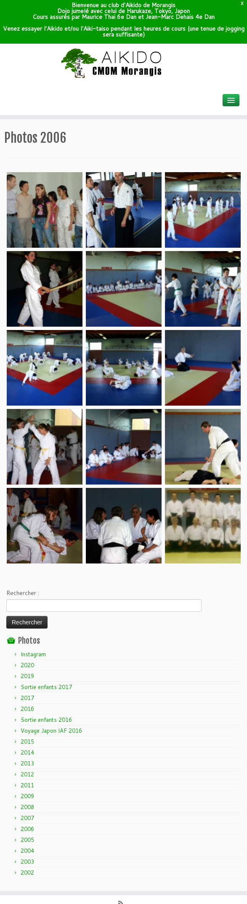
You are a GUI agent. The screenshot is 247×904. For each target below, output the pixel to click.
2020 (27, 622)
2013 (27, 720)
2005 (27, 796)
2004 (27, 807)
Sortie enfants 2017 (46, 643)
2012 (27, 731)
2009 (27, 753)
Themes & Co (155, 881)
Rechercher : (22, 549)
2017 (27, 654)
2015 (27, 698)
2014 (27, 709)
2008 (27, 764)
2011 (27, 742)
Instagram (33, 611)
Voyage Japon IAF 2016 (51, 687)
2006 (27, 785)
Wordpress (116, 881)
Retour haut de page (216, 891)
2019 (27, 633)
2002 (27, 829)
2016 (27, 665)
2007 (27, 774)
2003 (27, 818)
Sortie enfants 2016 (46, 676)
